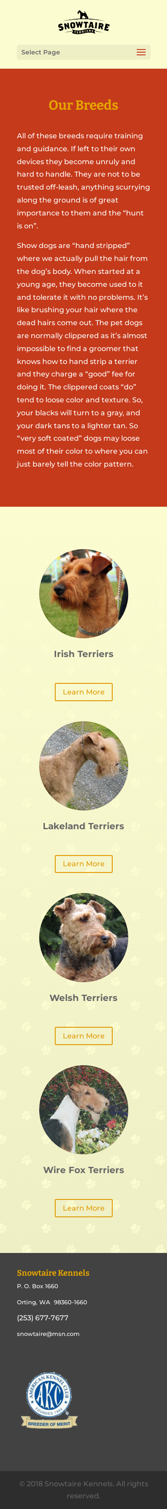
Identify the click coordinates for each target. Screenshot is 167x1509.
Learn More (84, 692)
